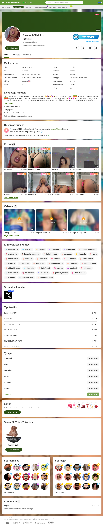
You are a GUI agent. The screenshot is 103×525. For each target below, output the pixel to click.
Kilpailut (52, 7)
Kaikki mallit (6, 7)
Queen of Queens (56, 129)
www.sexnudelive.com (26, 518)
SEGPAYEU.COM (49, 518)
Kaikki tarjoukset (41, 7)
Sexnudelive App (64, 7)
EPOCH (41, 518)
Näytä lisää (8, 103)
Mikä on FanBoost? (92, 41)
